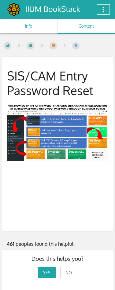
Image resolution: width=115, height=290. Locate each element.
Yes (46, 272)
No (68, 272)
